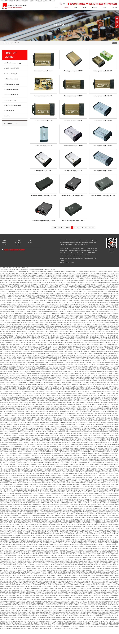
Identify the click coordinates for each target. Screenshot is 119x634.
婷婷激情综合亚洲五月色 (60, 479)
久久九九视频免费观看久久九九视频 (73, 282)
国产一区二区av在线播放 (46, 433)
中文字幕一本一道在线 (94, 408)
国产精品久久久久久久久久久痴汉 (92, 282)
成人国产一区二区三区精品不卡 (39, 442)
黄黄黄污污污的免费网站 (13, 322)
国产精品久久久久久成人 (17, 555)
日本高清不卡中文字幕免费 (99, 548)
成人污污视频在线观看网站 (9, 628)
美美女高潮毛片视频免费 (42, 298)
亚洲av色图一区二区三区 (100, 524)
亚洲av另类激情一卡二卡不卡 (81, 342)
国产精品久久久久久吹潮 (47, 315)
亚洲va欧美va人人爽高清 (61, 326)
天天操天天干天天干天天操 (68, 495)
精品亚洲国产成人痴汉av (40, 424)
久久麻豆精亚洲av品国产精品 (18, 326)
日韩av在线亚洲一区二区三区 (21, 395)
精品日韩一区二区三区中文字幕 (45, 541)
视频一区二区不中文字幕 (58, 431)
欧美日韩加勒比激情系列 (18, 475)
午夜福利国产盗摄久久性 (81, 517)
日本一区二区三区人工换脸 (31, 486)
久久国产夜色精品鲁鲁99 (45, 428)
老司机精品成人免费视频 (80, 286)
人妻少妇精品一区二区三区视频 (91, 329)
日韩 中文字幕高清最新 (107, 477)
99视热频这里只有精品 (70, 400)
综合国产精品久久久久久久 (88, 466)
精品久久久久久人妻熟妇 (27, 275)
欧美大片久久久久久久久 (45, 413)
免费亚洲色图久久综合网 (65, 572)
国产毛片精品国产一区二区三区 (103, 583)
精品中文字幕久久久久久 (75, 306)
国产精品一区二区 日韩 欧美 (68, 504)
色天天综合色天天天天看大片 (105, 311)
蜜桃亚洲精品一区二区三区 (105, 459)
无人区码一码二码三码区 (103, 360)
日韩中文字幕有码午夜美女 (35, 552)
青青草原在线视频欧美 (111, 286)
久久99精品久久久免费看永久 (65, 461)
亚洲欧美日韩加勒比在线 (90, 599)
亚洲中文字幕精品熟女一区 (42, 524)
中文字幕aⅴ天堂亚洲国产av (57, 621)
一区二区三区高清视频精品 (81, 353)
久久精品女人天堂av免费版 (82, 359)
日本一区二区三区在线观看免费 (68, 388)
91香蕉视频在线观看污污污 (103, 273)
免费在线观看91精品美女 (46, 473)
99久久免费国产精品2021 (91, 317)
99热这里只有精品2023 (53, 532)
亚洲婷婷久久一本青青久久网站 (28, 386)
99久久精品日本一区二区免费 (18, 277)
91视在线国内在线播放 (22, 519)
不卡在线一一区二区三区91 (36, 410)
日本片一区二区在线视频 (48, 362)
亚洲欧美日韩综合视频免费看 (32, 337)
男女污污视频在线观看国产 (96, 340)
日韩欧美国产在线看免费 (54, 300)
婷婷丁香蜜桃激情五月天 (64, 308)
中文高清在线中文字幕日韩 (17, 422)
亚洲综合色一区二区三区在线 (102, 333)
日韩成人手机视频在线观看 (91, 515)
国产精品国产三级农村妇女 (48, 588)
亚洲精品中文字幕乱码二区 (57, 295)
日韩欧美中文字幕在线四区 (58, 550)
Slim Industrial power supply (12, 105)
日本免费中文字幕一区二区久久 (19, 552)
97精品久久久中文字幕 (96, 450)
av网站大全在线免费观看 (28, 501)
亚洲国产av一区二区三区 (93, 375)
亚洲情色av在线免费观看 (107, 592)
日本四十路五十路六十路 (73, 439)
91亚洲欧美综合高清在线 (23, 284)
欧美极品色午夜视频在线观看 (81, 380)
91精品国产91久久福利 (61, 599)
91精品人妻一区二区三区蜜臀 (51, 369)
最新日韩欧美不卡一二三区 (52, 339)
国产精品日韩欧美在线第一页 (32, 415)
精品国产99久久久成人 (28, 360)
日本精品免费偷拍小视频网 (41, 470)
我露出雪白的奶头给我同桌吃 (110, 308)
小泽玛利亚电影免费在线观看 (47, 486)
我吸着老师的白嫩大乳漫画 (104, 357)
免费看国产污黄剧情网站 (39, 309)
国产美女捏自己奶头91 (89, 373)
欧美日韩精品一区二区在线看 (10, 346)
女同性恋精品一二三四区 (33, 315)
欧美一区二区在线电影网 (32, 604)
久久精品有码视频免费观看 (99, 437)
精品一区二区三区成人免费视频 (106, 291)
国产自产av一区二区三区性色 (49, 337)
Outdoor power (9, 111)
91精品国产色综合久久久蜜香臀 (99, 277)
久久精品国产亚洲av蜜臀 (53, 271)
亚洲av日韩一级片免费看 (85, 328)
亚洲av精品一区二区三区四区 (89, 355)
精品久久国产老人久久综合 (61, 433)
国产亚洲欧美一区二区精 (67, 406)
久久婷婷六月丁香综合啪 (17, 435)
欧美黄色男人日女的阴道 (107, 375)
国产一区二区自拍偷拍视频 (90, 304)
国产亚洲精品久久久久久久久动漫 (42, 502)
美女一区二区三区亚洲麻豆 (48, 575)
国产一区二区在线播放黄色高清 (47, 492)
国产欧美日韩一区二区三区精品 (78, 579)
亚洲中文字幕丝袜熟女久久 (20, 544)
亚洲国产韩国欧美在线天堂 (53, 287)
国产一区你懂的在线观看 (77, 475)
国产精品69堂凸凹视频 (92, 471)
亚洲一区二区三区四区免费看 (101, 390)
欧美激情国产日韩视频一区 (7, 271)
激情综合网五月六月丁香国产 (63, 384)
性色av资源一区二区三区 (100, 444)
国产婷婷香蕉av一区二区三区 (72, 289)
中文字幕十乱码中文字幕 (56, 335)
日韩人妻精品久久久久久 (18, 324)
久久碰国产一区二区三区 (61, 471)
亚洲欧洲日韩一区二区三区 (104, 606)
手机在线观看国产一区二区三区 (19, 351)
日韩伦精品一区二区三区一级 (69, 309)
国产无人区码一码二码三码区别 (75, 278)
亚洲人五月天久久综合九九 (75, 599)
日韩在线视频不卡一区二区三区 (20, 293)
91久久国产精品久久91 (67, 488)
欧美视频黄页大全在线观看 (95, 568)
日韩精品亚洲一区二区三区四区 (93, 537)
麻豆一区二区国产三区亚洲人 (44, 614)
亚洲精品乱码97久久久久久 (88, 442)
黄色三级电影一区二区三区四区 (13, 298)
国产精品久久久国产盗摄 (19, 313)
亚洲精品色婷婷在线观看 (39, 287)
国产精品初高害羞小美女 (101, 470)
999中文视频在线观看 (52, 286)
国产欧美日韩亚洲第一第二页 (45, 373)
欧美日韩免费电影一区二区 (61, 435)
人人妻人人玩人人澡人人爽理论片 (36, 331)
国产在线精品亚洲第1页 (85, 395)
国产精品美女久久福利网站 (108, 329)
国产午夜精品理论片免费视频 (78, 324)
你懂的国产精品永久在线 (6, 369)
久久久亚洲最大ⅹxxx (82, 284)
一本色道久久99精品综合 (70, 501)
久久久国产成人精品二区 (98, 495)
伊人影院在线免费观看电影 (100, 302)
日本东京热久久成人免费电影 (65, 499)
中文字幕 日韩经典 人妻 (9, 289)
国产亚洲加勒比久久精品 (27, 322)
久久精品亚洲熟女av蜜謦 (109, 353)
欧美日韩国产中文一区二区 (97, 508)
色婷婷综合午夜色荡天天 (49, 422)
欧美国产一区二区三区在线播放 (10, 295)
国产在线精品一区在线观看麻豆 (40, 289)
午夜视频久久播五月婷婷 (28, 614)
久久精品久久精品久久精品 (27, 533)
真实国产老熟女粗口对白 (76, 315)
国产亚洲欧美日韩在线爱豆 (15, 448)
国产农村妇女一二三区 (98, 504)
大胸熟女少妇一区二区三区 (35, 451)
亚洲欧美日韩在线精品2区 (76, 457)
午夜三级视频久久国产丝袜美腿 (16, 617)
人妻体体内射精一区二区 (84, 346)
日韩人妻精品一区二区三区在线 (88, 603)
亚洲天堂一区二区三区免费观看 (26, 304)
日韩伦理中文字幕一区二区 (54, 468)
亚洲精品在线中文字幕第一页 (17, 441)
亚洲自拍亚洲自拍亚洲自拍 (24, 439)
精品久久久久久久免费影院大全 (96, 286)
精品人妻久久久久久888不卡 (98, 453)
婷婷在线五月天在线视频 (68, 408)
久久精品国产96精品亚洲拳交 (92, 278)
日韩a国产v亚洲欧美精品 (33, 417)
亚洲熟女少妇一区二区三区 (85, 364)
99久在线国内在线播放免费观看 (54, 583)
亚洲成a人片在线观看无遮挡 (45, 435)
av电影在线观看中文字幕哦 (41, 411)
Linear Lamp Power (10, 100)
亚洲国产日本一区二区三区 (65, 521)
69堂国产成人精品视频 (24, 406)
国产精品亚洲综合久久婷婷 (32, 324)
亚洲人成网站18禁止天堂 (36, 280)
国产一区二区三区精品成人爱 (60, 413)
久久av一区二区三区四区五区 (80, 340)
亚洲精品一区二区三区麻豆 (24, 287)
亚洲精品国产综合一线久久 (17, 380)
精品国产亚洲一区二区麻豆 (11, 311)
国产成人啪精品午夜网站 (95, 284)
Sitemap (18, 244)
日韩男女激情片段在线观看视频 (39, 379)
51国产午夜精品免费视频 (86, 300)
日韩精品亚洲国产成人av (42, 400)
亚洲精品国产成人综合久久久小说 (26, 349)
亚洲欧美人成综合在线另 (35, 342)
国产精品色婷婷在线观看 (93, 313)
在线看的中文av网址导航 (89, 306)
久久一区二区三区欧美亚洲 (12, 282)
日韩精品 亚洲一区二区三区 (38, 597)
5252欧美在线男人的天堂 (88, 583)
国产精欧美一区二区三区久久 (47, 528)
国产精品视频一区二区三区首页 (104, 448)
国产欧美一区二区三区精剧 (48, 313)
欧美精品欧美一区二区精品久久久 (18, 402)
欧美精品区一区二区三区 (13, 335)
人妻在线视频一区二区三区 (62, 528)
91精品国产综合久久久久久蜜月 (62, 555)
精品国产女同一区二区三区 (97, 380)
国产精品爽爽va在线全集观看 (29, 459)
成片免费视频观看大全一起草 (39, 624)
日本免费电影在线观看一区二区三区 (104, 420)
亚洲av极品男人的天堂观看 (59, 448)
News (84, 7)
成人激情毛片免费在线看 (45, 448)
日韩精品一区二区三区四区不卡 (62, 386)
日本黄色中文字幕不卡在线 (62, 315)
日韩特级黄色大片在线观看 (100, 510)
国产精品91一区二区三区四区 (29, 490)
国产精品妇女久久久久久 (103, 289)
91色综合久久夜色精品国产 (70, 624)
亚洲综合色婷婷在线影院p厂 (82, 331)
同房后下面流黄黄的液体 (95, 353)
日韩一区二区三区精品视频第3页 (70, 300)
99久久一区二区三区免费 (89, 594)
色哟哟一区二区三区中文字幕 (103, 411)
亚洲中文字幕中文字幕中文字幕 (84, 390)
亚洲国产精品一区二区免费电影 (47, 359)
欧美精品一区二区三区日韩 (59, 543)
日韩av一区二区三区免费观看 (81, 455)
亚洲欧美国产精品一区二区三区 (72, 539)
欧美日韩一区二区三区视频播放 (46, 384)
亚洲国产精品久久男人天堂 (71, 399)
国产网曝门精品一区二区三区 (58, 526)
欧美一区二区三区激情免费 (73, 550)
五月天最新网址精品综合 (95, 506)
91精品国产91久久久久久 (72, 513)
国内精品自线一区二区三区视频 (17, 388)
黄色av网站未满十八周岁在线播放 (54, 497)
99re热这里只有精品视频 (31, 357)
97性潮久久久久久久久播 (47, 324)
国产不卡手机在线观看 (30, 373)
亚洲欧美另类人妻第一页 (41, 333)
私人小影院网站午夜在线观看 (100, 388)
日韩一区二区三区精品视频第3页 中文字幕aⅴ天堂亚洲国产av (64, 466)
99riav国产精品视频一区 (93, 415)
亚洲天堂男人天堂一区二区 (30, 448)
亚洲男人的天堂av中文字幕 (109, 391)
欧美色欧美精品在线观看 (66, 532)
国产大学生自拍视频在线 (22, 271)
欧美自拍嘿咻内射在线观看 (55, 442)
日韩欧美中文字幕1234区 (24, 586)
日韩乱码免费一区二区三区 (10, 424)
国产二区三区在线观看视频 (42, 335)
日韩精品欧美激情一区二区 (88, 289)
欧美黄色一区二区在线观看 (49, 573)
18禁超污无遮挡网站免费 (60, 373)
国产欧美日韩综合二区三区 (19, 530)
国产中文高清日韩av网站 (6, 419)
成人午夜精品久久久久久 (17, 473)
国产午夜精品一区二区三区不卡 (25, 355)
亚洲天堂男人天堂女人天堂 (106, 304)
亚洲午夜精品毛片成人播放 (42, 275)
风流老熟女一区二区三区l (92, 413)
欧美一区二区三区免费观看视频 (28, 329)
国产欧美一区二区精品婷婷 (62, 441)
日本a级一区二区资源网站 (29, 537)
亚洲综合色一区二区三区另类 (51, 284)
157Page (54, 227)
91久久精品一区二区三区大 (37, 495)
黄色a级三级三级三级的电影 (67, 552)
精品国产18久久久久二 (100, 566)
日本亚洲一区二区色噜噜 (89, 435)
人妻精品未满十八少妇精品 (10, 446)
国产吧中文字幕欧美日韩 (74, 559)
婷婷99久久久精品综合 (47, 415)
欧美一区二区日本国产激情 (76, 515)
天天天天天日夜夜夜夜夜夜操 (96, 461)
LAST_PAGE (91, 227)
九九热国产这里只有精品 (46, 397)
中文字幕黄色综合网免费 (41, 311)
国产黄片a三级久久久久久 (76, 366)
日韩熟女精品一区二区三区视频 (43, 322)
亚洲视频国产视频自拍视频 (104, 371)
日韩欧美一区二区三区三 (91, 573)
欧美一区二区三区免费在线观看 (95, 384)
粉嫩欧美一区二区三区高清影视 (64, 588)
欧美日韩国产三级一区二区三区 (80, 280)
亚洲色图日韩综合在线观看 (30, 592)
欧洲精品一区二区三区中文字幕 (87, 335)
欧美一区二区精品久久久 (79, 492)
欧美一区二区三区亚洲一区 (25, 446)
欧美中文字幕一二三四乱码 (53, 293)
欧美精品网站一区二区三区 (81, 464)
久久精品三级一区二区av (40, 300)
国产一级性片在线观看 (6, 371)
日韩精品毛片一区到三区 (24, 286)
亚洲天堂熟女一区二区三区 (69, 402)
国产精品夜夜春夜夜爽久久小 (50, 477)
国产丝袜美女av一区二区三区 (45, 386)
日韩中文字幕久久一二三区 (71, 273)
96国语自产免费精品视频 (33, 371)
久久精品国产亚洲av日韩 (88, 590)
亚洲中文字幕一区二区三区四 (42, 522)
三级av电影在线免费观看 (69, 346)
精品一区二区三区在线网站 (34, 482)
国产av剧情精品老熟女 (73, 448)
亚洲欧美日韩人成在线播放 (76, 393)
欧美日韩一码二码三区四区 (56, 411)
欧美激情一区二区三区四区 (59, 304)
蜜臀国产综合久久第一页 (35, 369)
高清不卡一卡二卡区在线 (35, 493)
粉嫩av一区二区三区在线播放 (79, 575)
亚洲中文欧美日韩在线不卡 (83, 277)
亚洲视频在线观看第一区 (81, 482)
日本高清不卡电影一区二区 (77, 537)
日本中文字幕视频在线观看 (107, 322)
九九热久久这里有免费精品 (94, 519)
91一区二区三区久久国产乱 (100, 404)
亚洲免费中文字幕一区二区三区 (15, 426)
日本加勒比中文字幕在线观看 (21, 393)
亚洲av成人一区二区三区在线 (27, 291)
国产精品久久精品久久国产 (23, 420)
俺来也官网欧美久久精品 (14, 553)
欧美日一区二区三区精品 (74, 371)
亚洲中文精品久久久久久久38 (26, 390)
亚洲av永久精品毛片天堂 (38, 504)
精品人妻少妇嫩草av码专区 (87, 448)
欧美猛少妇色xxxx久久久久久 (70, 333)
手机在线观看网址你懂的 (41, 382)
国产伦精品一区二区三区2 (85, 302)
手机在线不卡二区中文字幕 (21, 508)
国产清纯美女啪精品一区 (53, 328)
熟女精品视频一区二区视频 (74, 349)
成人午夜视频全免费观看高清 (45, 306)
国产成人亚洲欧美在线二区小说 (65, 359)
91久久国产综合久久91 (55, 333)
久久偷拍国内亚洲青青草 (67, 293)
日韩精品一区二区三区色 (17, 492)
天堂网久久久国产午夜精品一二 (49, 623)
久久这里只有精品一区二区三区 (13, 619)
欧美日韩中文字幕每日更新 (76, 317)
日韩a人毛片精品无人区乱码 (95, 617)
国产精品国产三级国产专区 (43, 349)
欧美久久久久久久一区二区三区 (77, 391)
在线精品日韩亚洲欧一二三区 (70, 364)
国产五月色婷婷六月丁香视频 (45, 490)
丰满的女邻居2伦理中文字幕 (82, 586)
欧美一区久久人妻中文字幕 (92, 595)
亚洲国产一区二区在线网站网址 (10, 543)
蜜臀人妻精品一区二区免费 (43, 320)
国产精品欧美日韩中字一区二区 (73, 379)
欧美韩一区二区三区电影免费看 (66, 277)
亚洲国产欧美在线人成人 (108, 486)
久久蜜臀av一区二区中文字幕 (33, 362)
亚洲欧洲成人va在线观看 (57, 298)
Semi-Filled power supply (11, 68)
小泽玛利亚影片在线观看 (83, 544)
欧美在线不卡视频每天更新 (53, 603)
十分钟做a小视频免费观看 (109, 519)
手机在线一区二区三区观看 (31, 473)
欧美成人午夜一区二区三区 (89, 349)
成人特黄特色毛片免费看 (108, 324)
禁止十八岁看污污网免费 (78, 572)
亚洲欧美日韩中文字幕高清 (56, 470)
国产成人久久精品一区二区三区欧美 (106, 435)
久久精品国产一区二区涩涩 (16, 415)
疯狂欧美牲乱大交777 (110, 342)
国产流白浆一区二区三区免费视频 (62, 533)
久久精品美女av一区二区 (66, 369)
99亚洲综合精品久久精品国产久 (33, 422)
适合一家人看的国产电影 (62, 391)
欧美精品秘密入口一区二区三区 (106, 317)
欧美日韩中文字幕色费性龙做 (87, 399)
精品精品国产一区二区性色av (51, 552)
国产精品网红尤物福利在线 (31, 397)
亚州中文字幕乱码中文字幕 (15, 431)
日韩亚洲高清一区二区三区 (97, 293)
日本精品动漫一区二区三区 (95, 369)
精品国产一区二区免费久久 (102, 550)
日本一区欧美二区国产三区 (31, 359)
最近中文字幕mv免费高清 (11, 513)
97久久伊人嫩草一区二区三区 (39, 420)
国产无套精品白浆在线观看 (104, 335)
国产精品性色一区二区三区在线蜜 (36, 328)
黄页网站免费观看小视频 (32, 441)
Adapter (7, 116)
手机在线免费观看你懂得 (104, 604)
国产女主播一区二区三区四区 (32, 461)
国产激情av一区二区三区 (31, 377)
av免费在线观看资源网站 (18, 375)
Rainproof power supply (11, 89)
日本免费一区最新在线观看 (62, 324)
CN (60, 3)
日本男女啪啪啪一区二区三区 (24, 430)
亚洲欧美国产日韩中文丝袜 (25, 424)
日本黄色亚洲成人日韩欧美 (30, 413)
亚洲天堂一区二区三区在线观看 (36, 488)
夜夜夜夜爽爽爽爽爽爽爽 (52, 437)
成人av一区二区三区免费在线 (107, 515)
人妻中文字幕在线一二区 (99, 328)
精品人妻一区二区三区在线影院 (106, 543)
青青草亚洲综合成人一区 (107, 351)
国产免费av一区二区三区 (19, 371)
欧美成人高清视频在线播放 (68, 271)
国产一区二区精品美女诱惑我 (101, 364)
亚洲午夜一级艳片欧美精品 (66, 286)
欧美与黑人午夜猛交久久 (53, 586)
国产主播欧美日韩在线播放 (81, 532)
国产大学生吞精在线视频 (22, 495)
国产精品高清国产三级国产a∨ (14, 471)
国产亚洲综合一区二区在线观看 (67, 410)
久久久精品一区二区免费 (48, 317)
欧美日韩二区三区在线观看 (97, 271)
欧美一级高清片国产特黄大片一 (49, 417)
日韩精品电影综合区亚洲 (71, 295)
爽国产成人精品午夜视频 (33, 588)
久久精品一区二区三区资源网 (64, 351)
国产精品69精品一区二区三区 (18, 588)
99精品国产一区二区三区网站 (84, 552)
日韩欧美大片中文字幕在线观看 (67, 544)
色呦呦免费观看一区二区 (8, 342)
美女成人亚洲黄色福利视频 (60, 457)
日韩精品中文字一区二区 (50, 280)
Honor (105, 7)
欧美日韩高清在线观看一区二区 (88, 311)
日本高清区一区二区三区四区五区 (22, 339)
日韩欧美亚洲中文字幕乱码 (58, 355)
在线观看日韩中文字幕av (41, 348)
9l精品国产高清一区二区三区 (78, 375)
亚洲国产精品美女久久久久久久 (57, 311)
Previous (68, 227)
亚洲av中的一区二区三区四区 (24, 273)
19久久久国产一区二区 (39, 302)
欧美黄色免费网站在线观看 (41, 513)
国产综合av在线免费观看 (106, 572)
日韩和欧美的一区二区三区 (37, 437)
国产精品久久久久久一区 (75, 604)
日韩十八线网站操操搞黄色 (87, 439)
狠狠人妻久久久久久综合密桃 (105, 349)
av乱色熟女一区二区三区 (33, 313)
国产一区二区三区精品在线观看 (52, 402)
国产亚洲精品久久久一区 (102, 446)
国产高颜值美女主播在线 (92, 546)
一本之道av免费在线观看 (11, 406)
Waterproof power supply (11, 84)
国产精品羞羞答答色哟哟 (17, 377)
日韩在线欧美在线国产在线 (63, 563)
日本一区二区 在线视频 (43, 619)
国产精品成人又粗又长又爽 (20, 451)
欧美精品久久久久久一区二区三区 (83, 426)
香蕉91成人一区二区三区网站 (22, 590)
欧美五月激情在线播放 (41, 390)
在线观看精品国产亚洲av (80, 519)
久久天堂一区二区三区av (18, 604)
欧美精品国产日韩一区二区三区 (14, 457)
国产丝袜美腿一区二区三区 (93, 477)
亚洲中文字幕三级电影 (77, 337)
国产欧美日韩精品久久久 (30, 431)
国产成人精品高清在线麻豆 (19, 315)
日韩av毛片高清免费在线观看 (25, 300)
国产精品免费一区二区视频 (84, 388)
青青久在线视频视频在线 (86, 612)
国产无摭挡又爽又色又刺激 (40, 297)
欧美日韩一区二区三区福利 (31, 426)
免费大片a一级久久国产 (80, 588)
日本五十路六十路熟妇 (22, 342)
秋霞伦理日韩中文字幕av (73, 526)
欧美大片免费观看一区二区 (84, 297)
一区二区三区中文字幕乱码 (92, 386)
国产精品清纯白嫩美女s (50, 570)
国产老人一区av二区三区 (52, 506)
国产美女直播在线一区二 (91, 393)
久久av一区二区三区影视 (8, 430)
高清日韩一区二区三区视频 (30, 428)
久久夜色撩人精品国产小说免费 (60, 537)
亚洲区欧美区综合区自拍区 (103, 320)
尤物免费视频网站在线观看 (27, 399)
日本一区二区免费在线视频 (74, 543)
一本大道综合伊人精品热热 (87, 382)
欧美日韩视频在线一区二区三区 (105, 433)
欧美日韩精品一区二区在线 (72, 470)
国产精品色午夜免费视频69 (15, 413)
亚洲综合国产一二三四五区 (25, 309)
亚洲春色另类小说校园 (74, 522)
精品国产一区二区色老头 (83, 318)
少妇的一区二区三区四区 (75, 329)
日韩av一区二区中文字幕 (38, 506)
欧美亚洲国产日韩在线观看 (79, 384)
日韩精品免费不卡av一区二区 (50, 419)
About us (94, 7)
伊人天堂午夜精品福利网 (81, 419)
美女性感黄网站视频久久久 (26, 295)
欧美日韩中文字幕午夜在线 (15, 606)
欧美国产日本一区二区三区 (80, 461)
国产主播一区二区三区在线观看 (70, 344)
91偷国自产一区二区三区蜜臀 (57, 513)
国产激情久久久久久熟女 (64, 337)
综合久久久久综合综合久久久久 (75, 322)
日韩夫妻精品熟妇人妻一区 (108, 408)
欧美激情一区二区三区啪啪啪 (90, 462)
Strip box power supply (11, 79)
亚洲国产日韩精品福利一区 (42, 526)
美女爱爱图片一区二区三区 (16, 433)
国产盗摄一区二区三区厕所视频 (32, 317)
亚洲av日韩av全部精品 (37, 546)
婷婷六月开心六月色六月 (12, 528)
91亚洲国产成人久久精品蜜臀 (59, 522)
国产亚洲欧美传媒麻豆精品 (54, 512)
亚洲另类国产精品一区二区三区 (51, 451)
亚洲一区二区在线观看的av (49, 277)
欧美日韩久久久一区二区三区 (39, 512)
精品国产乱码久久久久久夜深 (8, 287)
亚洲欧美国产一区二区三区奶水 (12, 360)
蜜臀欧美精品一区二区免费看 (36, 318)
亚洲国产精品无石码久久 (30, 366)
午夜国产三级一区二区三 (87, 424)
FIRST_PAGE (61, 227)
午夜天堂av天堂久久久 (71, 621)
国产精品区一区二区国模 (70, 298)
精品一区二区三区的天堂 (105, 315)
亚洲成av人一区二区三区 (86, 524)
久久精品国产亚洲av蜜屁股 (45, 357)
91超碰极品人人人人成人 (65, 368)
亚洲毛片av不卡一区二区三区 (15, 391)
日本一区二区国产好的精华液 (94, 614)
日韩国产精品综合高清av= (107, 379)
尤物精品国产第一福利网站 (86, 295)
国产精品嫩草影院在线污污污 (80, 362)
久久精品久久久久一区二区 (91, 322)
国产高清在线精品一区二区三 (110, 369)
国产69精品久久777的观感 (36, 508)
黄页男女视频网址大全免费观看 (10, 399)
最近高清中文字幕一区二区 (38, 286)
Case (75, 7)
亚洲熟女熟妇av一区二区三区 (55, 302)
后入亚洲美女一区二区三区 (84, 504)
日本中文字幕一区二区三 (11, 297)
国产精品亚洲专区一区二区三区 (20, 280)
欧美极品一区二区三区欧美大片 (50, 548)
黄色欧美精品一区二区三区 (53, 597)
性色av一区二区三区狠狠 (44, 431)
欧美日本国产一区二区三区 (9, 300)
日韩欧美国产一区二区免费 (111, 533)
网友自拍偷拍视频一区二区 (25, 302)
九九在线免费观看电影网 (56, 400)
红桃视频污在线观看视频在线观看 (93, 326)
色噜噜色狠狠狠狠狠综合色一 (68, 339)
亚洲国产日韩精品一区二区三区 (37, 395)
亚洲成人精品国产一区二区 (40, 510)
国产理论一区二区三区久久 (86, 497)
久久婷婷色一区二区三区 (52, 340)
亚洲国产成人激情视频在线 (67, 437)
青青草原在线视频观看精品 (45, 608)
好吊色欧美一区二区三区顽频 (42, 355)
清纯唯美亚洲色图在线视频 (54, 420)
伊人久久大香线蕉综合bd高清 (38, 344)
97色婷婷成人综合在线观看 (80, 351)
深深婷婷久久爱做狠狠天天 (89, 371)
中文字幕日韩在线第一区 (73, 320)
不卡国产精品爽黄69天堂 (95, 579)
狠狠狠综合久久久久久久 (22, 468)
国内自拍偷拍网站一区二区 (89, 539)
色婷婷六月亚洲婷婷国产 (20, 453)
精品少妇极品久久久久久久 (108, 313)
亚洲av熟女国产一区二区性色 (23, 340)
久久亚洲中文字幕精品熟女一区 (95, 555)
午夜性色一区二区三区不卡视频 (72, 462)
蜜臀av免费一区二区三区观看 (86, 577)
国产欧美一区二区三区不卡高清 (47, 579)
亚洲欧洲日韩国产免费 (61, 371)
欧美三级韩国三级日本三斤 (26, 404)
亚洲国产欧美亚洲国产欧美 (63, 313)
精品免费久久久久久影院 (100, 624)
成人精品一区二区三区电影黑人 (83, 530)
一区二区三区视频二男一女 (13, 459)
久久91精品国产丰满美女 (30, 306)
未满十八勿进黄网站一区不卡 (75, 291)
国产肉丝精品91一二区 (66, 340)
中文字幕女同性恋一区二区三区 (68, 284)
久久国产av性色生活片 (86, 535)
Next (86, 227)
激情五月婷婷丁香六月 (90, 433)
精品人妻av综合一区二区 (10, 349)
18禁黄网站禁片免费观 (16, 306)
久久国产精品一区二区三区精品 (69, 287)
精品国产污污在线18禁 (73, 311)
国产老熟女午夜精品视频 (71, 444)
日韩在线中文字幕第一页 (106, 608)
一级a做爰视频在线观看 (30, 435)
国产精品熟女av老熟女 (85, 287)
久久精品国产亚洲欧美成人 (53, 504)
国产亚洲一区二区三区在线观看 (78, 441)
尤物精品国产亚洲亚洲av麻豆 (48, 375)
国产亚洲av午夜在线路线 (9, 512)
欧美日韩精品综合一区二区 (94, 308)
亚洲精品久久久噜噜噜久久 (30, 455)
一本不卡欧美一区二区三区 (99, 297)
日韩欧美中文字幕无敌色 (86, 344)
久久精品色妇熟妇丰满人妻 (40, 535)
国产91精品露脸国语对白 (26, 411)
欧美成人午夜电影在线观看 (105, 462)
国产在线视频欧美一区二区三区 (87, 360)
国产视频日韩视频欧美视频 (28, 320)
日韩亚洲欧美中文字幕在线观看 (97, 422)
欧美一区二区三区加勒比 (29, 298)
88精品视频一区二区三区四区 (65, 584)
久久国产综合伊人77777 (53, 395)
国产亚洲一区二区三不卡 (99, 402)
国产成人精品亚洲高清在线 (57, 275)
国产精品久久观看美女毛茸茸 (13, 499)
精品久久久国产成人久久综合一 (60, 377)
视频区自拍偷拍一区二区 (68, 390)
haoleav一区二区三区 (108, 326)
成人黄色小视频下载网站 (102, 526)
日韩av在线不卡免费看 (97, 346)
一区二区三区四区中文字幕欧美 (63, 541)
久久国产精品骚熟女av (28, 526)
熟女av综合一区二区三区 (107, 415)
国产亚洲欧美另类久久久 (85, 404)
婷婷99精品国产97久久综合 (92, 592)
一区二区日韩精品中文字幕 (35, 610)
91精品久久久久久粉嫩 (79, 570)
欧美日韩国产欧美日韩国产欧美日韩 (13, 278)
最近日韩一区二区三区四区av (72, 411)
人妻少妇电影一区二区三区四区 (21, 344)
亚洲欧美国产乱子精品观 (81, 610)
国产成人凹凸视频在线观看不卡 (8, 309)
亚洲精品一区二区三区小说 (19, 561)
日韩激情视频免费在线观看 (47, 441)
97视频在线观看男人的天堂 (66, 464)
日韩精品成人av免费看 (110, 586)
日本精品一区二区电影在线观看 (34, 368)
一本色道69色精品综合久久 (99, 287)
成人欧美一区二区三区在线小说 (93, 377)
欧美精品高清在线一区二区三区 (8, 535)
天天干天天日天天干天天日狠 (43, 304)
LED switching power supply (12, 63)
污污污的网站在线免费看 (52, 517)
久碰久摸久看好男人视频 (49, 351)
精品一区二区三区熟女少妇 (36, 570)
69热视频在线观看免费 (47, 479)
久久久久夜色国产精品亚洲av (73, 275)
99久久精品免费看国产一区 (50, 544)
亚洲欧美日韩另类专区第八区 (96, 493)
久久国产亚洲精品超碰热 (51, 318)
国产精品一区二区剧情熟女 (69, 468)
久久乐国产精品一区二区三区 (40, 282)
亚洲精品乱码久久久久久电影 (86, 333)
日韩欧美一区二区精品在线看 (99, 348)
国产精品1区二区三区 (36, 284)
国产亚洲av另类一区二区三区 (78, 614)
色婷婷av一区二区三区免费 (58, 446)
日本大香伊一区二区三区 (17, 317)
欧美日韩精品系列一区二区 (103, 439)
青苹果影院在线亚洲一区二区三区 (69, 328)
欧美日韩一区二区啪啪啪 (33, 326)
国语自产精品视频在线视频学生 (47, 617)
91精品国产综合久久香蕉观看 (27, 550)
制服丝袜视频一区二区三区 (79, 308)
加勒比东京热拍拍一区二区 (73, 355)
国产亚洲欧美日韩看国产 (51, 410)
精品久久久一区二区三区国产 (56, 444)
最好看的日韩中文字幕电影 (80, 493)
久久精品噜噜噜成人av (62, 317)
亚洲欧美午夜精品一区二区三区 (20, 570)
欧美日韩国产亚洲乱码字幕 (26, 513)
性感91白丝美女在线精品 (85, 431)
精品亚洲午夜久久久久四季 (79, 555)
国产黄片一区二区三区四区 (37, 464)
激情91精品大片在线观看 (55, 510)
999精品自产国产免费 (82, 408)
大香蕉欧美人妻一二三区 (109, 506)
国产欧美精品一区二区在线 (25, 364)
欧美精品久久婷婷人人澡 (62, 579)
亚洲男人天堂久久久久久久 (40, 408)
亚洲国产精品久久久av (41, 360)
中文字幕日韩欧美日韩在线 (103, 513)
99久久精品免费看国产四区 (48, 461)
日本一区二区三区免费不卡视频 (48, 308)
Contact (115, 7)
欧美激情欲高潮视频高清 (34, 477)
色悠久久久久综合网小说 (36, 393)
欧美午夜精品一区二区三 (77, 528)
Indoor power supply (10, 73)
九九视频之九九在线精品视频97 (99, 488)
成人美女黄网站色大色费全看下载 (62, 428)
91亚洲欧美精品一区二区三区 (11, 533)
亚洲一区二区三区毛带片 (84, 309)
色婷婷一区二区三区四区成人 (22, 442)
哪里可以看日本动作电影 (42, 621)
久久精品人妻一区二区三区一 (107, 546)
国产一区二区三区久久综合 (61, 594)
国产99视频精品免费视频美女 (11, 329)
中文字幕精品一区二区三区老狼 (99, 597)
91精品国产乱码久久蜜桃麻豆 (79, 563)
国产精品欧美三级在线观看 (30, 278)
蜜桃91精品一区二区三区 (110, 450)
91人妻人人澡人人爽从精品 (97, 331)
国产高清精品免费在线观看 (31, 601)
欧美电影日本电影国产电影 (54, 344)
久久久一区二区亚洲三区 (43, 501)
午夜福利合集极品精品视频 (111, 610)
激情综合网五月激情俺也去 (38, 615)
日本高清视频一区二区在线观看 (25, 382)
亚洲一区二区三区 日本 (109, 451)
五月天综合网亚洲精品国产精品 (98, 318)
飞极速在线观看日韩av (69, 348)
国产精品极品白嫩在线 (107, 575)
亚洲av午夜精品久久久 (12, 302)
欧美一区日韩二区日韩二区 (33, 481)
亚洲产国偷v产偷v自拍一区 (28, 557)
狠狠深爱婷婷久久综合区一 (86, 444)
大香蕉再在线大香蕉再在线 (49, 530)
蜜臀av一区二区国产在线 (38, 340)
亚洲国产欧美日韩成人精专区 (45, 457)
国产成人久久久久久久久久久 (56, 379)
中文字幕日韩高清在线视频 (68, 453)
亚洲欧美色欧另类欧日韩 (68, 484)
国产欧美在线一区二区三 (107, 473)
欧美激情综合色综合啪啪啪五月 (59, 329)
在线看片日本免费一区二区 (54, 424)
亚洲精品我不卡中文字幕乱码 (17, 368)
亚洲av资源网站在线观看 (85, 430)
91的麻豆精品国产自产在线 (79, 428)
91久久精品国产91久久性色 (91, 315)
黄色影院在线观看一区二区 (94, 541)
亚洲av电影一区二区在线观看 (33, 450)
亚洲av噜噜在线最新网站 (13, 275)
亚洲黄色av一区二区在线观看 (97, 419)
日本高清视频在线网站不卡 (19, 328)
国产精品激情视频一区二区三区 (57, 382)
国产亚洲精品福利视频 (98, 298)
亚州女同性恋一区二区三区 (53, 488)
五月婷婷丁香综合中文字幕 (109, 282)
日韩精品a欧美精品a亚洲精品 (57, 535)
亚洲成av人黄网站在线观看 (16, 337)
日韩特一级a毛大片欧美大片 (53, 495)
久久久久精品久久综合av (109, 377)
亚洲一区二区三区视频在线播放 (67, 318)
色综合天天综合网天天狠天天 (75, 304)
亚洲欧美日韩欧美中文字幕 (39, 273)
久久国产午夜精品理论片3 (30, 384)
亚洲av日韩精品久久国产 (67, 482)
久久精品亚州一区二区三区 (59, 601)
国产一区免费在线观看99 (17, 308)
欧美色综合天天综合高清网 (19, 331)
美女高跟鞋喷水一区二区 (48, 450)
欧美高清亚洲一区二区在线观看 (81, 450)
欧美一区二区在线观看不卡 (27, 311)
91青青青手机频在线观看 (45, 592)
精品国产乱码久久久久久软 (78, 313)
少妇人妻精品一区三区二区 (79, 533)
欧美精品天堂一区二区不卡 (16, 359)
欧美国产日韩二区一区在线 (16, 575)
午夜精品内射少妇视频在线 (54, 364)
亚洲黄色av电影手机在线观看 (36, 402)
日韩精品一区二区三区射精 (64, 280)
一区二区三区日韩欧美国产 (68, 297)
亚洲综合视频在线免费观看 (71, 566)
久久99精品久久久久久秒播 (42, 404)
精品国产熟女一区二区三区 (97, 280)
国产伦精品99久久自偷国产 (108, 278)
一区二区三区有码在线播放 (25, 297)
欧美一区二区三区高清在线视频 (78, 568)
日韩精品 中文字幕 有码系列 (80, 368)
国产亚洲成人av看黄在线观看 (99, 309)
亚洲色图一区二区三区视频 (56, 289)
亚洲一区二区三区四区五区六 (8, 382)
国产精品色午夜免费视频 (75, 435)
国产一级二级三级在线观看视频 (14, 486)
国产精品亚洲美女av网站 (39, 364)
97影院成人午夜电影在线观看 (90, 275)
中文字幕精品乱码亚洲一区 (105, 275)
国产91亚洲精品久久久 (56, 501)
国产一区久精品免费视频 (55, 348)
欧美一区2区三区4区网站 (108, 475)
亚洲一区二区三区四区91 (107, 386)
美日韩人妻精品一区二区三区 (65, 426)
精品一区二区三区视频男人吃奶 (96, 397)
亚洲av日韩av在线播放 (110, 339)
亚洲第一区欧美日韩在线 (78, 386)
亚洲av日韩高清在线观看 (59, 322)
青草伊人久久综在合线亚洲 (70, 510)
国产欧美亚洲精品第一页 (83, 271)
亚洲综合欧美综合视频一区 (109, 588)
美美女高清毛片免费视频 (48, 595)
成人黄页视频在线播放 (94, 351)
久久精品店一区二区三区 (56, 282)
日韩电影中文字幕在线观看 (29, 515)
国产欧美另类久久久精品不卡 (60, 366)
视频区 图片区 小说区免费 (96, 362)
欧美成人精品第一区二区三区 (16, 601)
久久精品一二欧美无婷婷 (110, 368)
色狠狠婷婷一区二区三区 (60, 559)
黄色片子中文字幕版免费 (63, 375)
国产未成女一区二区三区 (54, 484)
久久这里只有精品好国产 (84, 298)
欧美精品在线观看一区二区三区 (105, 442)
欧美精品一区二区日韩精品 (94, 324)
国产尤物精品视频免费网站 (96, 342)
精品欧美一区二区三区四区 (20, 477)
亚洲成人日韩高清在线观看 (110, 362)
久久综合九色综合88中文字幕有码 (69, 395)
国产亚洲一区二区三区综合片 (92, 337)
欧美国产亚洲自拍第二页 (47, 326)
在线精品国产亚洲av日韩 (44, 329)
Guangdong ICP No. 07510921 (67, 262)
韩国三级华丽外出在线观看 (64, 422)
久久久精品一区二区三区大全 (32, 575)
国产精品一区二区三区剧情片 (79, 397)
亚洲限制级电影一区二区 (61, 606)
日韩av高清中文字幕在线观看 (105, 306)
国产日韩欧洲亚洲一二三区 (77, 486)
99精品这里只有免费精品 (10, 304)
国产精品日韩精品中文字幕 (20, 318)
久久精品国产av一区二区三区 (87, 273)
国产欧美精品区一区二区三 (49, 353)
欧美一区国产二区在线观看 (22, 379)
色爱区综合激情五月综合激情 (93, 486)
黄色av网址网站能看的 (101, 382)
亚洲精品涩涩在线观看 (26, 282)
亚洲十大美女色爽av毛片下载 (24, 408)
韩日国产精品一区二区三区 (100, 468)
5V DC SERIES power (11, 95)
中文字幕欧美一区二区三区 (13, 490)
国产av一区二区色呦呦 (49, 393)
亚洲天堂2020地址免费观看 (34, 530)
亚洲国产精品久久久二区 (45, 278)
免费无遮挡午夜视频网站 (59, 278)
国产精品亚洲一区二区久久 (82, 508)
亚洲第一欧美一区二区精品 (89, 619)
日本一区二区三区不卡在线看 (36, 453)
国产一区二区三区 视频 (38, 339)
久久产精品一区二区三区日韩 (106, 559)
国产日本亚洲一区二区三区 (97, 464)
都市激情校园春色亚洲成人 (24, 289)
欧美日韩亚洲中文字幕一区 (98, 521)
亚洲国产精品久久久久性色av (30, 499)
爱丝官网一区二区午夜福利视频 (62, 397)
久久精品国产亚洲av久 (25, 546)
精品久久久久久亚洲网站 (54, 390)
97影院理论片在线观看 (107, 490)
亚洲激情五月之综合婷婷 (48, 380)
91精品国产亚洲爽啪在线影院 (55, 273)
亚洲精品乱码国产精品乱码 (42, 399)
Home (56, 7)
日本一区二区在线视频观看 (94, 391)
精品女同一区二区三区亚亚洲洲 (11, 320)
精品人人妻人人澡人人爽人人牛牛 (47, 499)
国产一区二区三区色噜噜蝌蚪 (13, 614)
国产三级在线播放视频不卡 (71, 497)
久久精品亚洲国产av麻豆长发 (88, 522)
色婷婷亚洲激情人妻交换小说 (107, 471)
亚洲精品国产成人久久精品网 (11, 386)
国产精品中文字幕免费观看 (87, 470)
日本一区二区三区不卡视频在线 (106, 502)
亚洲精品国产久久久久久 (53, 309)
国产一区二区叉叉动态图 (62, 486)
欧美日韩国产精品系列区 (16, 366)
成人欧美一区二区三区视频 (61, 306)
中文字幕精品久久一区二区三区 (52, 577)
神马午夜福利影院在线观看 (19, 479)
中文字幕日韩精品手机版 (90, 291)
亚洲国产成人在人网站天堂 (108, 337)
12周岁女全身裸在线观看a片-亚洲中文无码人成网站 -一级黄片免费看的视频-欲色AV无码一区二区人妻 (27, 1)
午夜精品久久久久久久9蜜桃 (82, 417)
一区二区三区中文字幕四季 (60, 291)
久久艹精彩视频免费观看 (8, 273)
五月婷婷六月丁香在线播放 (55, 346)
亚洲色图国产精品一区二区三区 (87, 615)
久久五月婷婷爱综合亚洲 (12, 291)
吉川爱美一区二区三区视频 (103, 399)
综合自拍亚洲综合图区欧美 (38, 406)
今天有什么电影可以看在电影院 (37, 271)
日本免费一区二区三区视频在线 (64, 380)
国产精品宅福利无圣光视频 (71, 335)
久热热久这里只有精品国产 (89, 606)
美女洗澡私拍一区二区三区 (82, 293)
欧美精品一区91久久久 (32, 581)
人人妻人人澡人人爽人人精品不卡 (13, 455)
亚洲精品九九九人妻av (98, 339)
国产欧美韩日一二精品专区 (64, 617)
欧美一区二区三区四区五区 (49, 342)
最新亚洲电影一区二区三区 (34, 277)
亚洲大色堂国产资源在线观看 (33, 380)
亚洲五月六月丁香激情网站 (42, 295)
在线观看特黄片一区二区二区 (26, 348)
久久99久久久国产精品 (55, 297)
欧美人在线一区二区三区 (77, 573)
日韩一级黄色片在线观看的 (101, 295)
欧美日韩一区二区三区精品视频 (85, 400)
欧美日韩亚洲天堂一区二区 (73, 446)
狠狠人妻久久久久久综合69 (39, 430)
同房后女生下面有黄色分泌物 (44, 291)
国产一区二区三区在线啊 (72, 382)
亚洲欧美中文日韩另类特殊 (49, 521)
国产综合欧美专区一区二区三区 (15, 373)
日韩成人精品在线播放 (108, 579)
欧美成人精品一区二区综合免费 (48, 426)
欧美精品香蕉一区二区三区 (68, 597)
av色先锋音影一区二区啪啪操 (65, 353)
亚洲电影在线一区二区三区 (58, 320)
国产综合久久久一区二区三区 (26, 333)
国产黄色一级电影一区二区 (58, 524)
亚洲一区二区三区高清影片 (54, 564)
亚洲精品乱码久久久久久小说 (47, 391)
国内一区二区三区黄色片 (83, 597)
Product (66, 7)
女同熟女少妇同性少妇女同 (90, 604)
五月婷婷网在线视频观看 (51, 464)
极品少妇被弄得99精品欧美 (87, 411)
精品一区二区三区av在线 (31, 555)
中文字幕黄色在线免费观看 (84, 339)
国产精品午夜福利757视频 (9, 286)
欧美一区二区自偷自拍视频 (83, 453)
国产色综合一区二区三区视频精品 (51, 482)
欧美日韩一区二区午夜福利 (65, 477)
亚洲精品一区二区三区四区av (71, 360)
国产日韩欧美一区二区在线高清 (41, 446)
